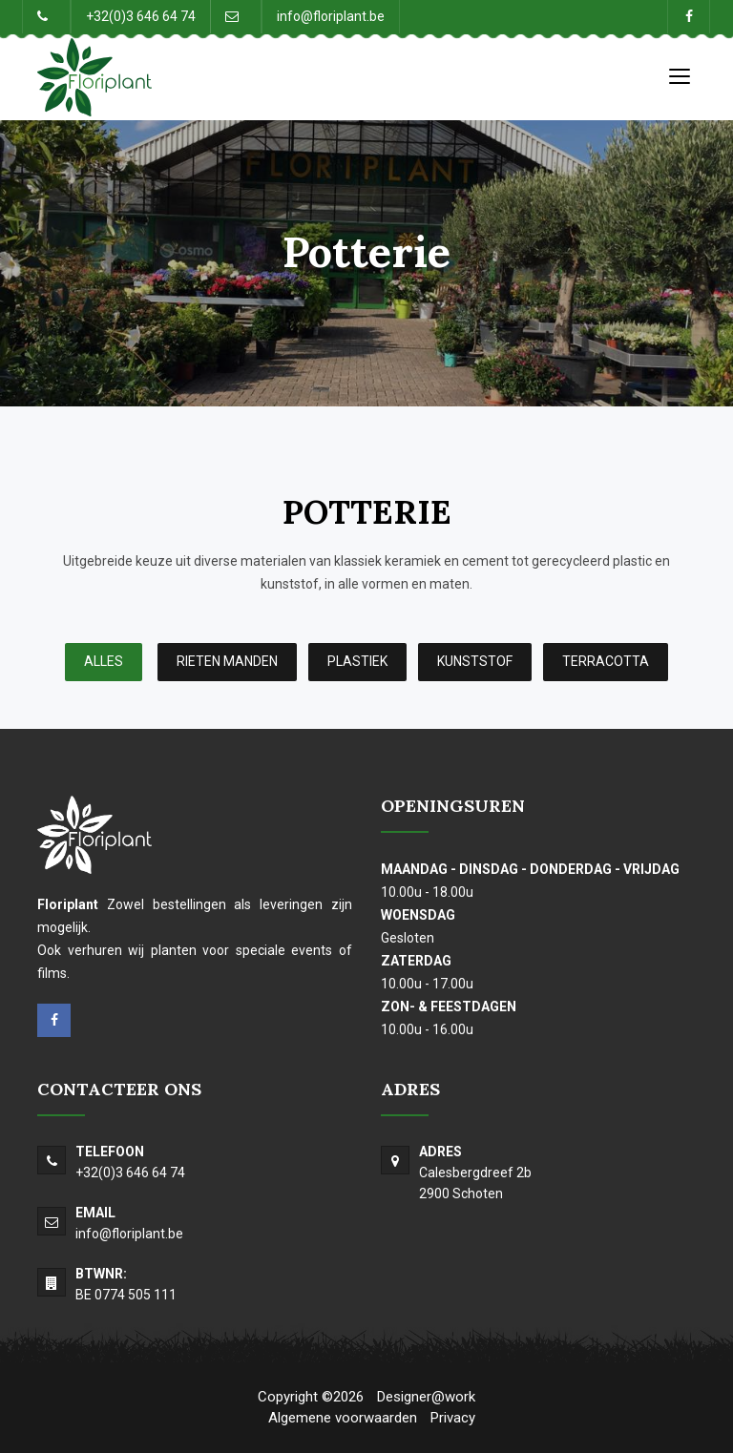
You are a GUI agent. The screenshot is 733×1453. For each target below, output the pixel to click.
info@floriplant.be (331, 16)
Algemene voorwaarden (342, 1417)
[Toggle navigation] (679, 75)
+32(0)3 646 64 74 (141, 16)
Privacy (452, 1417)
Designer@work (426, 1396)
